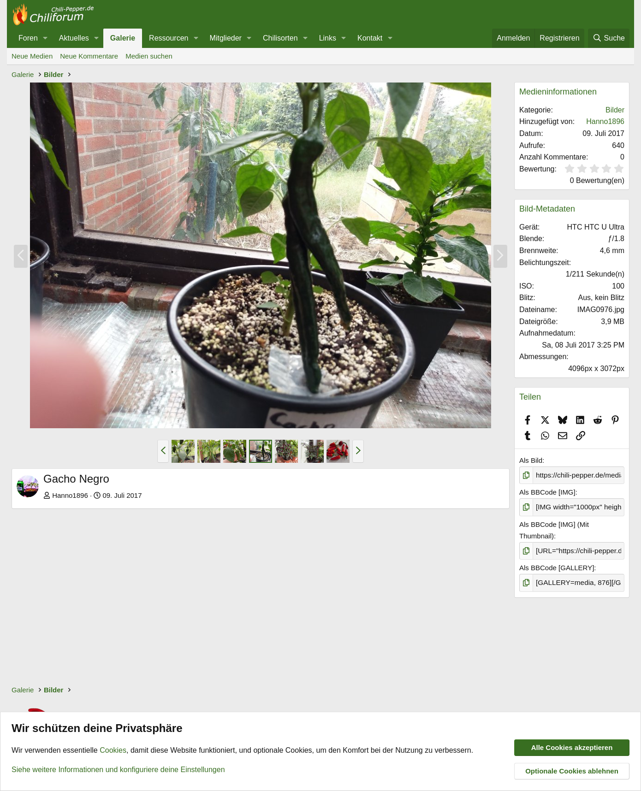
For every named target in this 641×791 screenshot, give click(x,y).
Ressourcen (168, 38)
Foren (28, 38)
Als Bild (530, 460)
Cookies (113, 751)
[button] (45, 38)
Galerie (122, 38)
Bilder (614, 110)
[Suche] (608, 38)
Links (327, 38)
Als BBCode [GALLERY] (556, 567)
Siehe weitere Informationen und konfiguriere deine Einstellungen (118, 769)
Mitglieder (226, 38)
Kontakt (369, 38)
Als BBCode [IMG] (547, 492)
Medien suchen (148, 56)
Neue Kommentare (89, 56)
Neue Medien (32, 56)
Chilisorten (280, 38)
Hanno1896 (70, 495)
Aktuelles (74, 38)
